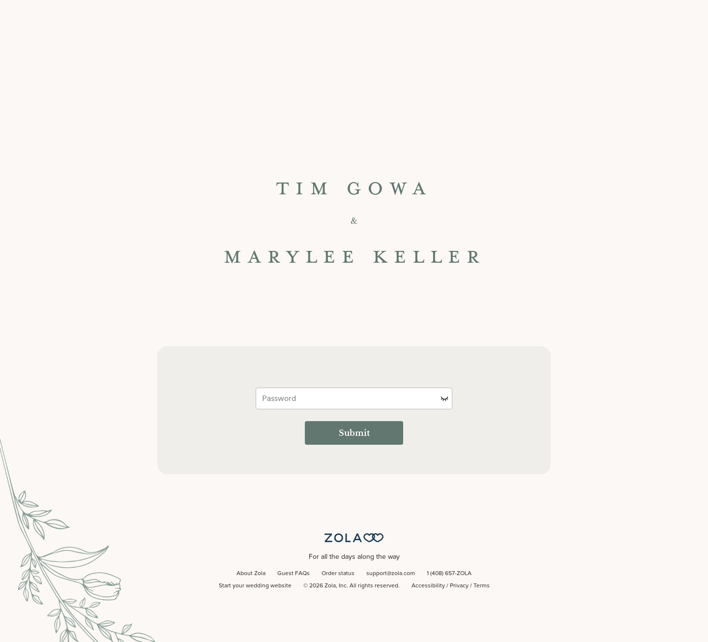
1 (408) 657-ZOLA (449, 574)
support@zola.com (390, 574)
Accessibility (428, 586)
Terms (481, 586)
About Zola (251, 574)
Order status (338, 574)
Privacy (459, 586)
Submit (354, 433)
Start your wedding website (255, 586)
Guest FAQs (293, 574)
